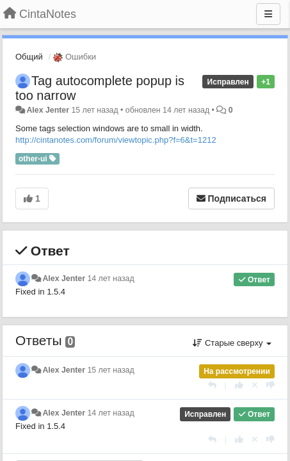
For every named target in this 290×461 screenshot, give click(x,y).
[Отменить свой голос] (255, 385)
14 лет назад (110, 278)
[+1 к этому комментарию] (239, 385)
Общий (29, 56)
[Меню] (268, 14)
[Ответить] (212, 385)
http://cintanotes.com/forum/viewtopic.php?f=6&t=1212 (115, 140)
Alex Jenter (47, 110)
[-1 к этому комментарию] (270, 385)
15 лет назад (110, 370)
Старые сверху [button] (232, 343)
